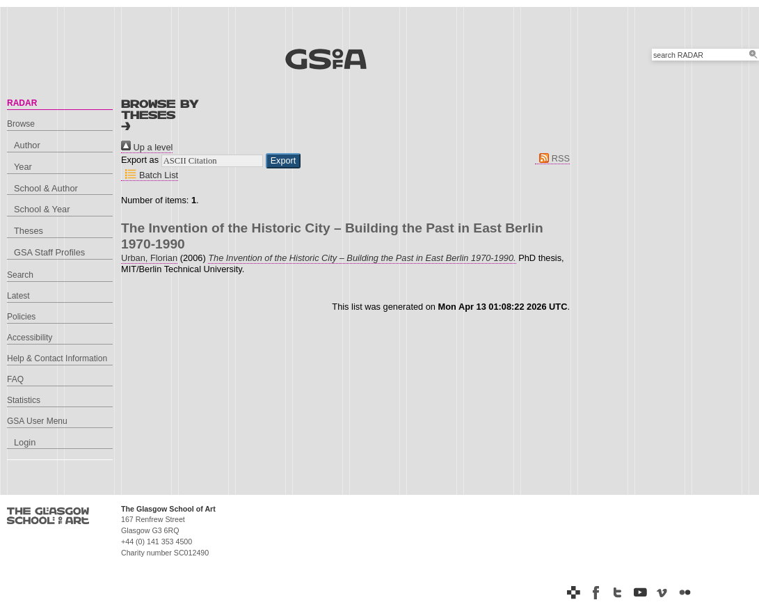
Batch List (149, 175)
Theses (28, 231)
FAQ (15, 379)
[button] (283, 160)
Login (24, 442)
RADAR (22, 103)
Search (20, 275)
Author (27, 145)
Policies (21, 317)
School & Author (46, 188)
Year (23, 166)
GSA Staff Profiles (49, 252)
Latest (18, 296)
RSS (552, 158)
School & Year (42, 209)
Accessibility (29, 337)
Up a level (147, 147)
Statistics (23, 400)
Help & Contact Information (57, 358)
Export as (140, 160)
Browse (21, 124)
